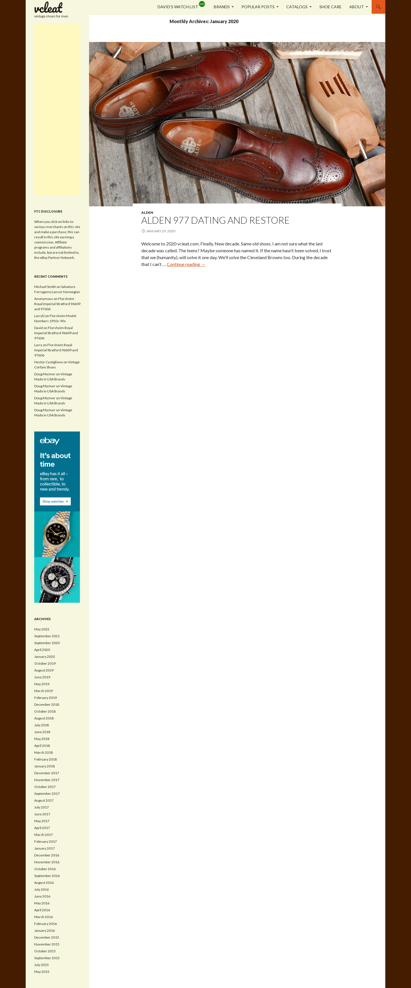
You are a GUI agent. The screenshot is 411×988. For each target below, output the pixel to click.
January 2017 (44, 848)
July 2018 (41, 725)
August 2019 (44, 670)
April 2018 (42, 745)
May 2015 (41, 971)
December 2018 (46, 704)
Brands (222, 6)
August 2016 (44, 882)
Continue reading (186, 264)
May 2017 (41, 821)
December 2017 (46, 773)
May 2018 (41, 739)
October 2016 (45, 869)
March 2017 (43, 834)
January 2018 (44, 766)
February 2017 (45, 841)
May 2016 (41, 903)
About (356, 6)
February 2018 (45, 759)
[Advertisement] (57, 109)
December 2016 (46, 855)
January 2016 (44, 930)
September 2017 (47, 793)
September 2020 (47, 643)
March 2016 (43, 917)
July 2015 (41, 965)
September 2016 (47, 876)
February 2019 (45, 697)
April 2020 (42, 650)
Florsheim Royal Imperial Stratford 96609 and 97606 (57, 304)
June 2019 (42, 677)
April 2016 (42, 910)
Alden (147, 212)
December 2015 (46, 937)
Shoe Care (330, 6)
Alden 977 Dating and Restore (215, 220)
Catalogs (297, 6)
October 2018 (45, 711)
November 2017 (46, 780)
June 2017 (42, 814)
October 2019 (45, 663)
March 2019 (43, 691)
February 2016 (45, 924)
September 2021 (47, 636)
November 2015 (46, 944)
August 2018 (44, 718)
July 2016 (41, 889)
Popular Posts (258, 6)
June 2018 (42, 732)
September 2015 (47, 958)
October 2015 (45, 951)
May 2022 (41, 629)
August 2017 (44, 800)
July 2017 (41, 807)
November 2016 (46, 862)
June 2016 (42, 896)
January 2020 (44, 656)
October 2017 (45, 787)
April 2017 (42, 828)
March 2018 (43, 752)
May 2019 (41, 684)
